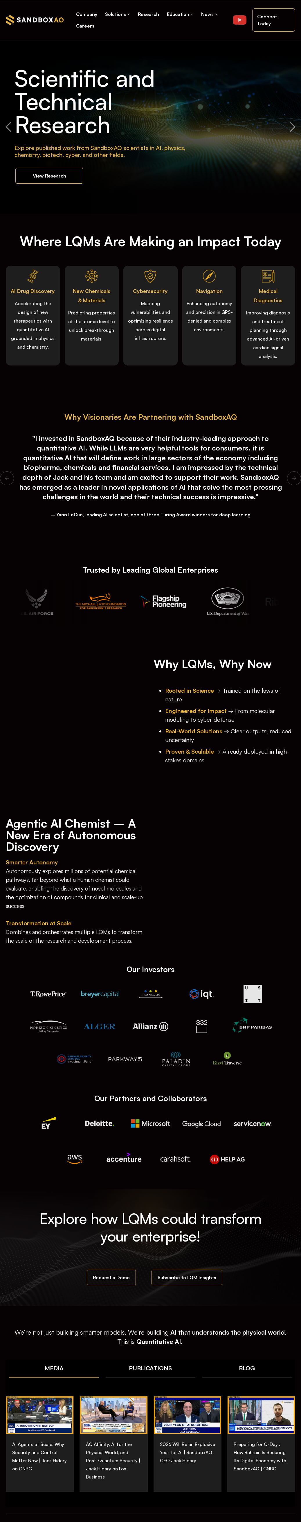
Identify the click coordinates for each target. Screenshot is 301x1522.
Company (86, 14)
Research (148, 14)
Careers (85, 26)
